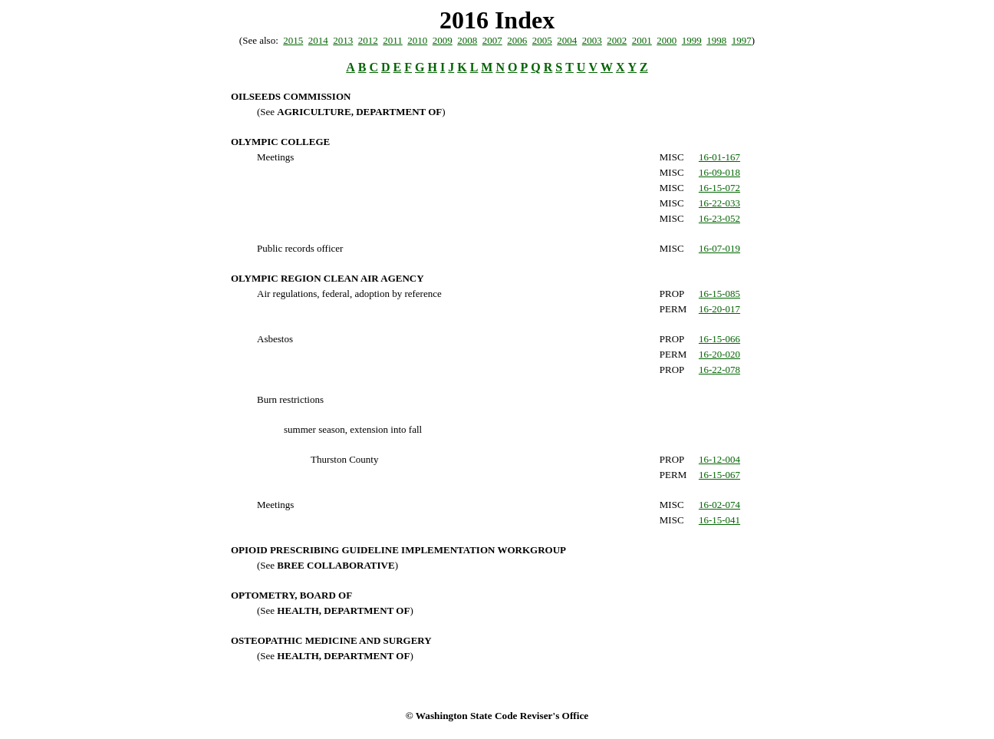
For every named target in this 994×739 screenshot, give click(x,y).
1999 (692, 40)
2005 (542, 40)
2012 (368, 40)
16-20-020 (719, 354)
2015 (293, 40)
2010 (417, 40)
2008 (467, 40)
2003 (592, 40)
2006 (517, 40)
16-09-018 (719, 172)
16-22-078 (719, 369)
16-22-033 (719, 203)
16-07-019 (719, 248)
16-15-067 (719, 474)
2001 (642, 40)
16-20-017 (719, 309)
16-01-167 (719, 157)
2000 (666, 40)
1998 (716, 40)
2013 (343, 40)
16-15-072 (719, 187)
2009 (443, 40)
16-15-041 (719, 520)
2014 (318, 40)
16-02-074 (719, 504)
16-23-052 (719, 218)
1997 (742, 40)
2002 (617, 40)
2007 (492, 40)
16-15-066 (719, 339)
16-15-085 (719, 293)
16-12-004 (719, 459)
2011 (393, 40)
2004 (567, 40)
